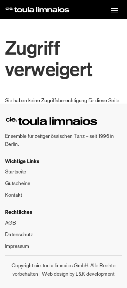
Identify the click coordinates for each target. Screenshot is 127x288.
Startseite (15, 172)
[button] (114, 11)
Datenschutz (19, 234)
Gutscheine (18, 183)
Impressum (17, 246)
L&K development (95, 274)
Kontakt (13, 195)
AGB (10, 223)
